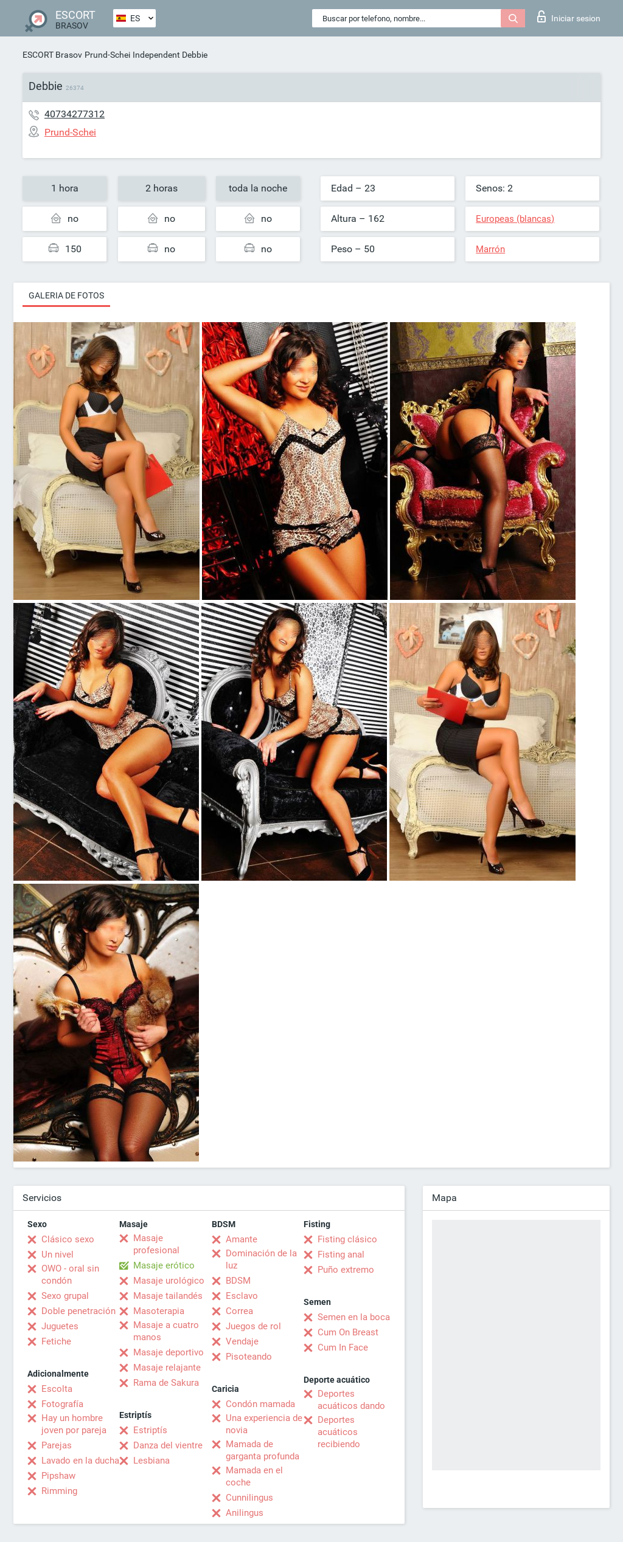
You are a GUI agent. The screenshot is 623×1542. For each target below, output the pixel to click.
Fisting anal (341, 1254)
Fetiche (56, 1341)
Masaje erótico (164, 1265)
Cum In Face (343, 1347)
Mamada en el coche (254, 1476)
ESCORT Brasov (52, 55)
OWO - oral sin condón (70, 1274)
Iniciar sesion (568, 16)
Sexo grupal (65, 1295)
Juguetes (59, 1326)
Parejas (56, 1445)
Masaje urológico (168, 1280)
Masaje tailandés (168, 1295)
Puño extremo (346, 1269)
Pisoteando (249, 1356)
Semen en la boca (354, 1317)
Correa (239, 1311)
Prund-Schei (107, 55)
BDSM (238, 1280)
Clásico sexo (67, 1239)
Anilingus (244, 1512)
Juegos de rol (253, 1326)
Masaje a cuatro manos (166, 1331)
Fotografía (62, 1404)
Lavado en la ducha (80, 1460)
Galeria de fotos (66, 295)
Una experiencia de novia (264, 1424)
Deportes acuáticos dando (351, 1399)
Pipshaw (58, 1475)
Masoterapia (158, 1311)
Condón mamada (260, 1404)
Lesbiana (151, 1460)
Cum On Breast (348, 1332)
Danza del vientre (168, 1445)
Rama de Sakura (166, 1382)
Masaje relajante (167, 1367)
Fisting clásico (347, 1239)
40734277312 (74, 114)
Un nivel (57, 1254)
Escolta (56, 1388)
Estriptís (150, 1430)
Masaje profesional (156, 1244)
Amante (241, 1239)
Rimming (59, 1490)
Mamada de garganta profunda (262, 1450)
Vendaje (242, 1341)
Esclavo (242, 1295)
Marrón (490, 249)
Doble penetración (78, 1311)
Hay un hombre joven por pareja (73, 1424)
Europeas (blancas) (515, 218)
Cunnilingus (249, 1497)
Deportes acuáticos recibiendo (339, 1432)
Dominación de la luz (261, 1259)
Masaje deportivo (168, 1352)
